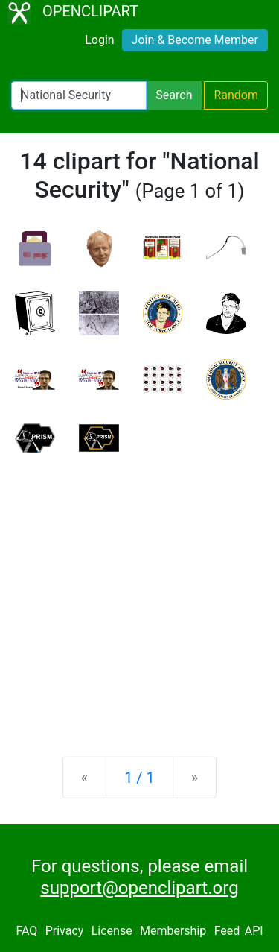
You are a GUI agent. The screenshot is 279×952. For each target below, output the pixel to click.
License (112, 931)
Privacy (64, 931)
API (254, 931)
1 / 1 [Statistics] (139, 777)
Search (173, 95)
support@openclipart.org (139, 887)
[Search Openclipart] (79, 95)
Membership (173, 931)
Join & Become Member (195, 40)
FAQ (26, 931)
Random (236, 95)
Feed (227, 931)
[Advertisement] (139, 593)
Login (99, 40)
